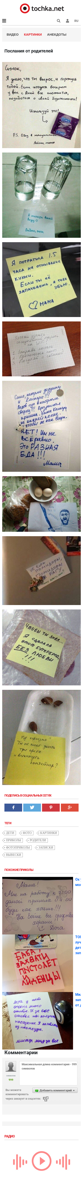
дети (10, 833)
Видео (13, 34)
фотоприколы (18, 847)
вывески (13, 855)
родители (38, 840)
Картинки (33, 34)
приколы (13, 840)
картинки (48, 833)
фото (27, 833)
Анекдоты (56, 34)
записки (46, 847)
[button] (67, 20)
